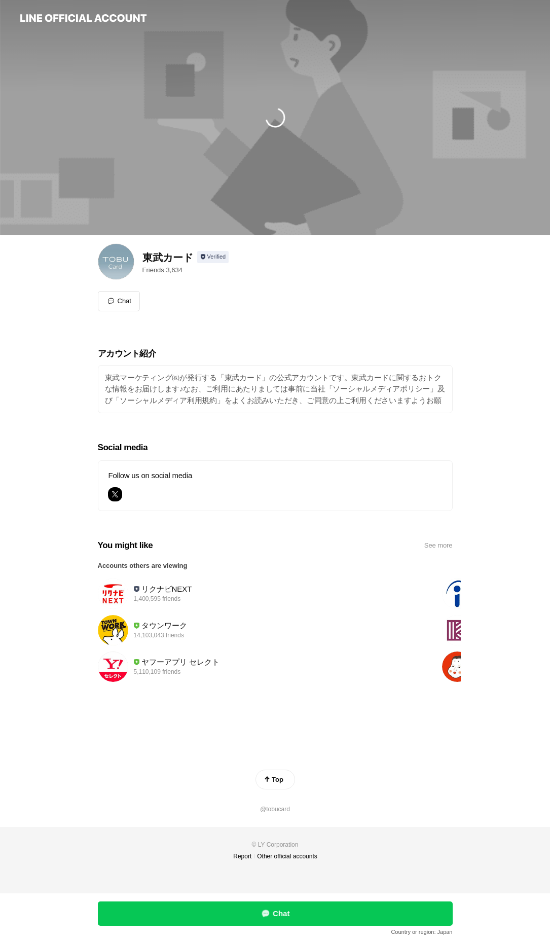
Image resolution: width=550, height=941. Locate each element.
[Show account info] (213, 257)
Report (242, 856)
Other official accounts (287, 856)
